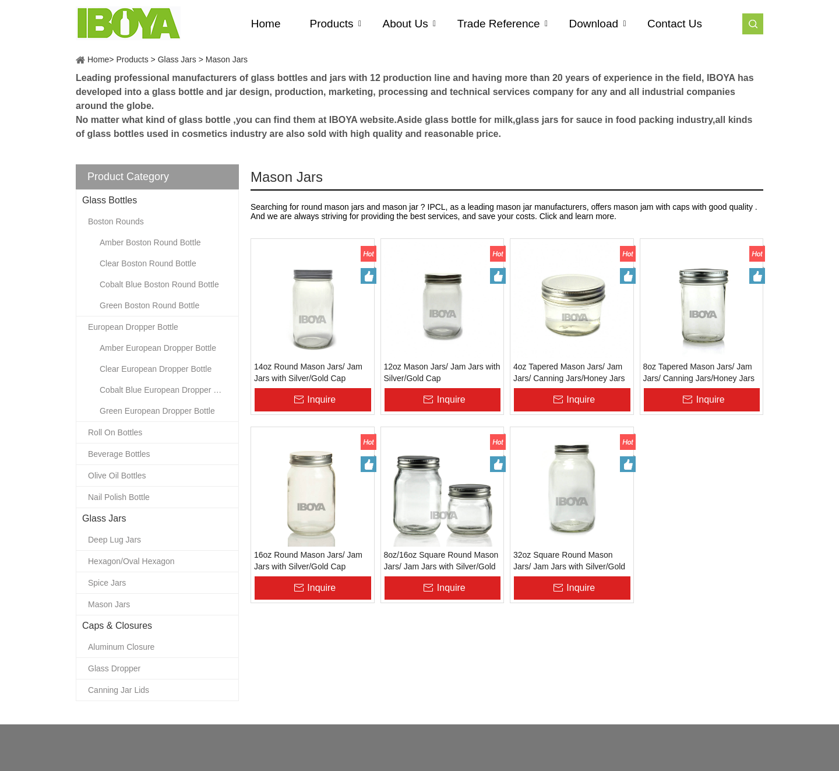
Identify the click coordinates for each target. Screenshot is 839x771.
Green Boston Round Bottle (149, 305)
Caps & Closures (117, 626)
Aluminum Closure (121, 647)
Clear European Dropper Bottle (155, 369)
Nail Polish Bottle (119, 497)
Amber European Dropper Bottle (158, 348)
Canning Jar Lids (118, 690)
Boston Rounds (116, 221)
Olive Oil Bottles (117, 475)
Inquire (321, 399)
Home (98, 59)
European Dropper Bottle (133, 327)
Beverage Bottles (119, 454)
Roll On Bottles (115, 432)
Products (132, 59)
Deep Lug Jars (114, 539)
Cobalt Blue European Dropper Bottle (167, 390)
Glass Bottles (109, 200)
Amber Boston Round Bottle (150, 242)
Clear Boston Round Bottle (148, 263)
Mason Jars (227, 59)
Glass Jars (177, 59)
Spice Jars (107, 582)
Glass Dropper (114, 668)
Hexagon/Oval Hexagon (131, 561)
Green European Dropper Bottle (157, 411)
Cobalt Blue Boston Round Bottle (159, 284)
